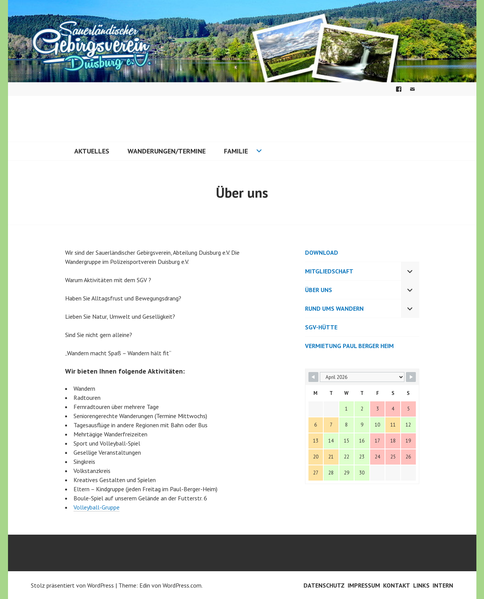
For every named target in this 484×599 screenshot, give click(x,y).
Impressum (364, 585)
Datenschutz (324, 585)
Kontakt (396, 585)
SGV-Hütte (321, 327)
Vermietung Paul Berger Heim (349, 346)
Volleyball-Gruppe (96, 507)
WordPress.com (182, 585)
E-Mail (412, 89)
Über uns (318, 290)
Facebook (399, 89)
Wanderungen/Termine (167, 151)
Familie (236, 151)
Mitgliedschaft (329, 271)
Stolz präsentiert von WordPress (72, 585)
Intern (443, 585)
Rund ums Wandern (334, 308)
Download (321, 252)
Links (421, 585)
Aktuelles (91, 151)
